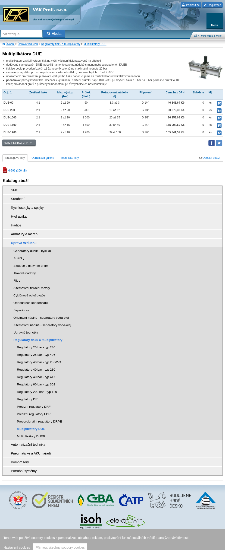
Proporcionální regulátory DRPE (39, 421)
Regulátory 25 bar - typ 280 (36, 347)
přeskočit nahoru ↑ (112, 544)
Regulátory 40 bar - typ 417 (36, 377)
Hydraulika (19, 216)
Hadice (16, 225)
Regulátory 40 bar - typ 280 (36, 369)
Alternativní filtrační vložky (31, 288)
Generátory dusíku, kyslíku (32, 251)
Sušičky (18, 258)
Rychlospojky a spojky (27, 208)
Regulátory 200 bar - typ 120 (37, 392)
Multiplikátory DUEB (31, 436)
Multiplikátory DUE (95, 44)
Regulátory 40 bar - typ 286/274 (39, 362)
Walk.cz (124, 537)
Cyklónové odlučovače (29, 295)
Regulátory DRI (27, 399)
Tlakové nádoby (24, 273)
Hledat (54, 33)
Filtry (16, 280)
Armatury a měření (24, 234)
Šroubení (17, 199)
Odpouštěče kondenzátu (30, 303)
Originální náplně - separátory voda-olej (41, 317)
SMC (14, 190)
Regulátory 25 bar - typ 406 (36, 354)
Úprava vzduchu (28, 44)
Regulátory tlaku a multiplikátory (60, 44)
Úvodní (10, 44)
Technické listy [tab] (70, 157)
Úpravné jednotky (25, 332)
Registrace (212, 5)
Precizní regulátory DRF (34, 406)
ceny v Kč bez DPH (16, 142)
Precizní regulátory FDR (34, 414)
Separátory (21, 310)
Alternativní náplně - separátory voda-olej (42, 325)
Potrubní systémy (24, 471)
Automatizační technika (28, 444)
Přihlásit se (191, 5)
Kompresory (20, 462)
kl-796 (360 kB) (14, 170)
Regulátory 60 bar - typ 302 (36, 384)
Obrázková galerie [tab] (42, 157)
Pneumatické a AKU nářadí (31, 453)
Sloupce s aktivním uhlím (31, 265)
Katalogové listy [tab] (15, 157)
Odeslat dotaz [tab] (209, 157)
